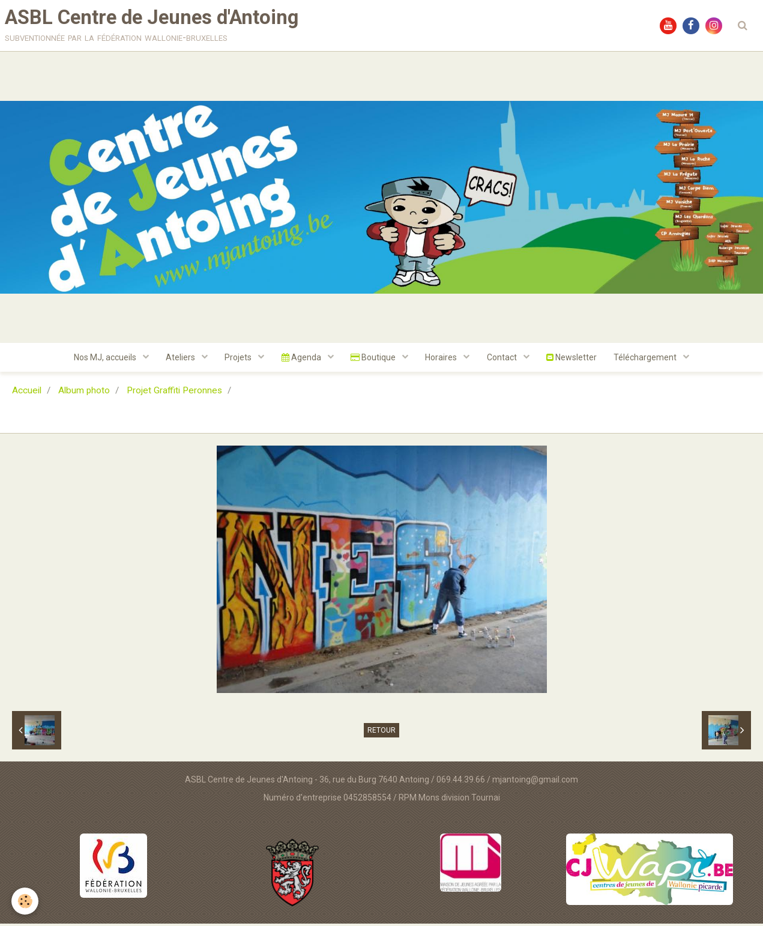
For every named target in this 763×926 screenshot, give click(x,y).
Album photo (84, 393)
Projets (237, 360)
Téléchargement (650, 360)
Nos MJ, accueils (102, 360)
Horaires (443, 360)
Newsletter (574, 360)
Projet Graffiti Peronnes (174, 393)
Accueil (26, 393)
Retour (381, 733)
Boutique (374, 360)
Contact (504, 360)
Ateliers (178, 360)
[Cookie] (25, 901)
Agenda (301, 360)
